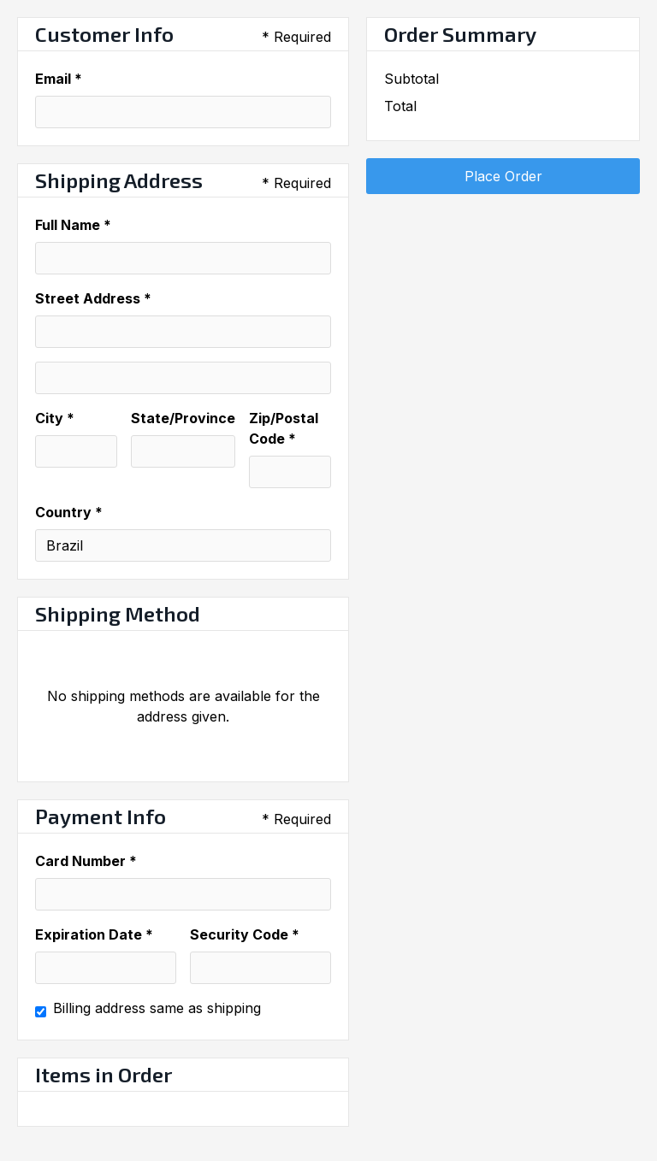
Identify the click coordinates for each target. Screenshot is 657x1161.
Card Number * (86, 860)
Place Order (503, 176)
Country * (69, 512)
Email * (58, 78)
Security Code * (244, 934)
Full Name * (73, 224)
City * (54, 418)
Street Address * (93, 298)
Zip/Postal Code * (283, 428)
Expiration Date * (94, 934)
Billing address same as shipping (157, 1008)
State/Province (183, 418)
